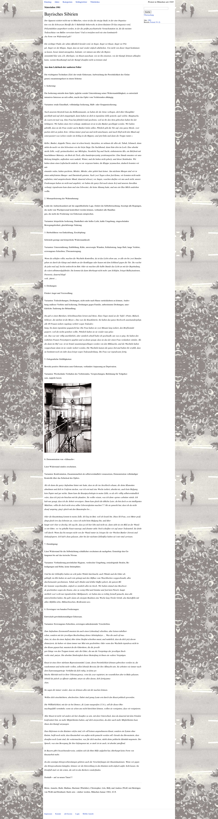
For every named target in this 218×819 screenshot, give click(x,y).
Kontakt (58, 814)
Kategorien (67, 2)
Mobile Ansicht (88, 814)
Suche (147, 12)
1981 (149, 20)
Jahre (57, 2)
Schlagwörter (81, 2)
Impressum (48, 814)
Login (77, 814)
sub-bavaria (68, 814)
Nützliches (95, 2)
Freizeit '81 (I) (155, 22)
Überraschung (149, 15)
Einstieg (47, 2)
